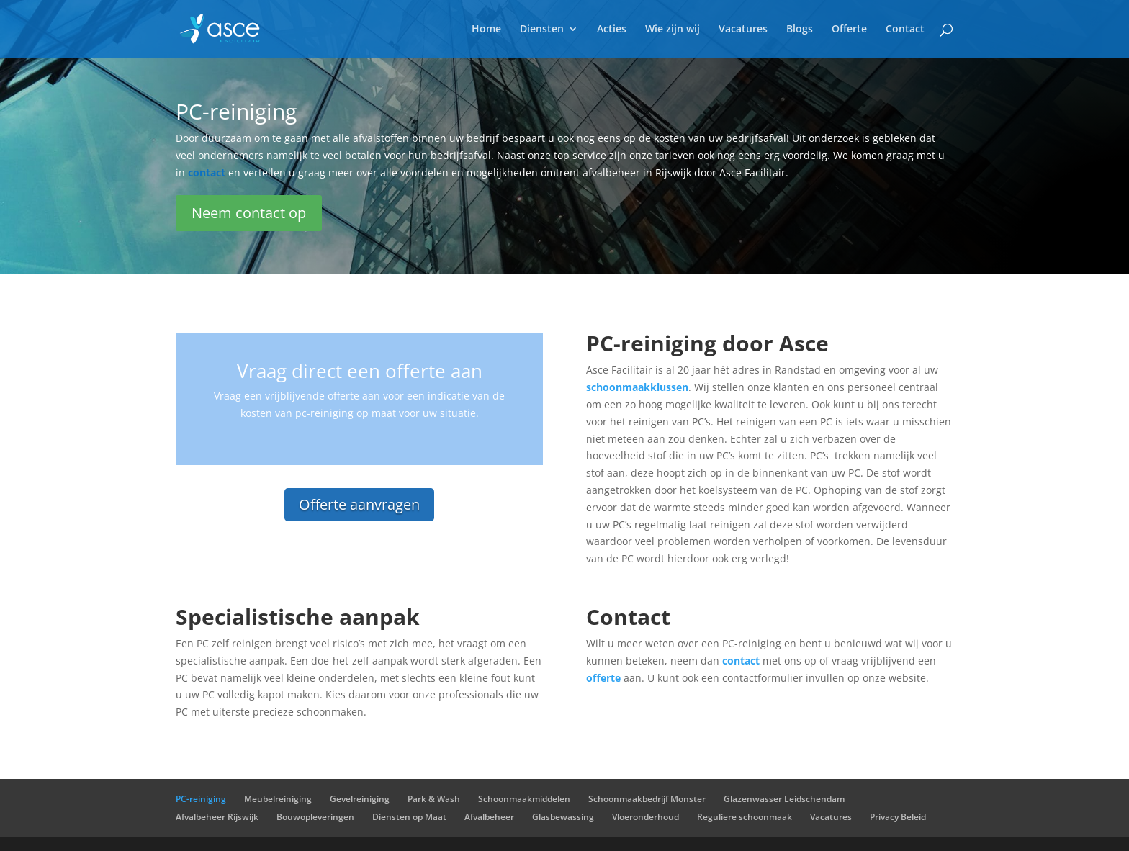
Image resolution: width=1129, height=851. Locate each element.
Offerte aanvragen (359, 504)
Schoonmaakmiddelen (524, 799)
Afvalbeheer (489, 817)
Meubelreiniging (278, 799)
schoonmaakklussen (637, 387)
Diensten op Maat (409, 817)
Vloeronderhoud (645, 817)
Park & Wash (434, 799)
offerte (603, 678)
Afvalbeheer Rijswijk (217, 817)
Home (486, 29)
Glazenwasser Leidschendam (784, 799)
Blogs (799, 29)
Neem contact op (249, 212)
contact (741, 660)
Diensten (542, 29)
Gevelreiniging (360, 799)
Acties (611, 29)
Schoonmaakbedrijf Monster (647, 799)
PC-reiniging (201, 799)
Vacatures (743, 29)
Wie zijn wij (672, 29)
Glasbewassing (563, 817)
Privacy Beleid (898, 817)
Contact (905, 29)
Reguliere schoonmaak (744, 817)
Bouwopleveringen (315, 817)
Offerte (849, 29)
